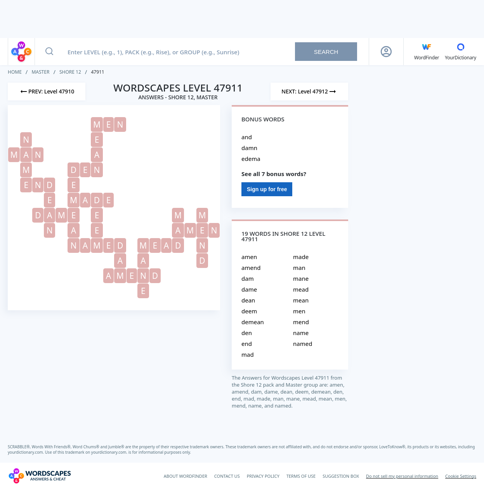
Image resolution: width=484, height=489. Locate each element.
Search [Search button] (326, 51)
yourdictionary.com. (26, 452)
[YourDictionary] (460, 51)
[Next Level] (309, 91)
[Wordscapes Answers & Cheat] (39, 475)
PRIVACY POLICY (263, 476)
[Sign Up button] (386, 51)
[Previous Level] (46, 91)
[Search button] (49, 51)
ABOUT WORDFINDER (185, 476)
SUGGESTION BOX (341, 476)
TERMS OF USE (301, 476)
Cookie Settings (460, 476)
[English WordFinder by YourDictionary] (426, 51)
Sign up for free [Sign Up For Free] (267, 189)
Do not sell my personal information (402, 476)
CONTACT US (227, 476)
